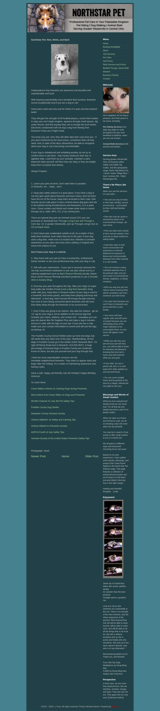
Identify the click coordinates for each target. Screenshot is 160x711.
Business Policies (111, 75)
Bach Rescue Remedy (71, 273)
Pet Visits (107, 57)
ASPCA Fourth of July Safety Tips (47, 432)
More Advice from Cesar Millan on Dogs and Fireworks (58, 395)
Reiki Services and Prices (114, 64)
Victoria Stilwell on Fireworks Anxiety (49, 426)
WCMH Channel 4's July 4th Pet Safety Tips (52, 401)
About (105, 50)
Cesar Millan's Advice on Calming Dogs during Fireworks (59, 388)
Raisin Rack (43, 227)
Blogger (115, 706)
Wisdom (106, 72)
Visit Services (109, 54)
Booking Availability (111, 47)
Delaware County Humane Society (48, 413)
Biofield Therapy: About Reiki (116, 68)
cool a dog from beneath (74, 289)
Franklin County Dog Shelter (45, 407)
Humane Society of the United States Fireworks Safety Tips (60, 438)
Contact (106, 79)
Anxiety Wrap (45, 280)
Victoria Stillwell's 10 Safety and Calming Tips (53, 419)
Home (105, 43)
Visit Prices (108, 61)
